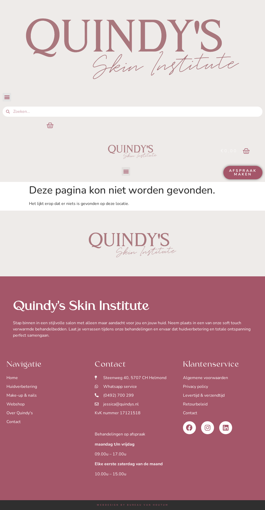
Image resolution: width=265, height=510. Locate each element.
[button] (7, 97)
